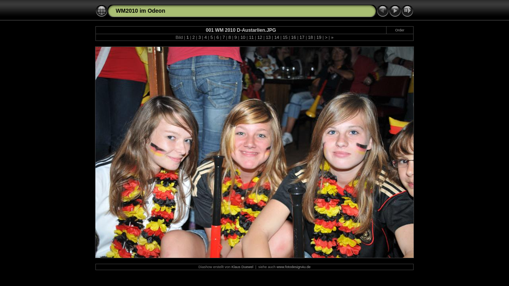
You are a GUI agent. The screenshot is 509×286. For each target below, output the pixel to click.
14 (276, 37)
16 (293, 37)
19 (319, 37)
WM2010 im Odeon (140, 11)
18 (310, 37)
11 (251, 37)
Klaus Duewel (242, 267)
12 (259, 37)
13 (268, 37)
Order (399, 30)
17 (301, 37)
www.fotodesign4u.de (293, 267)
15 (285, 37)
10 (243, 37)
